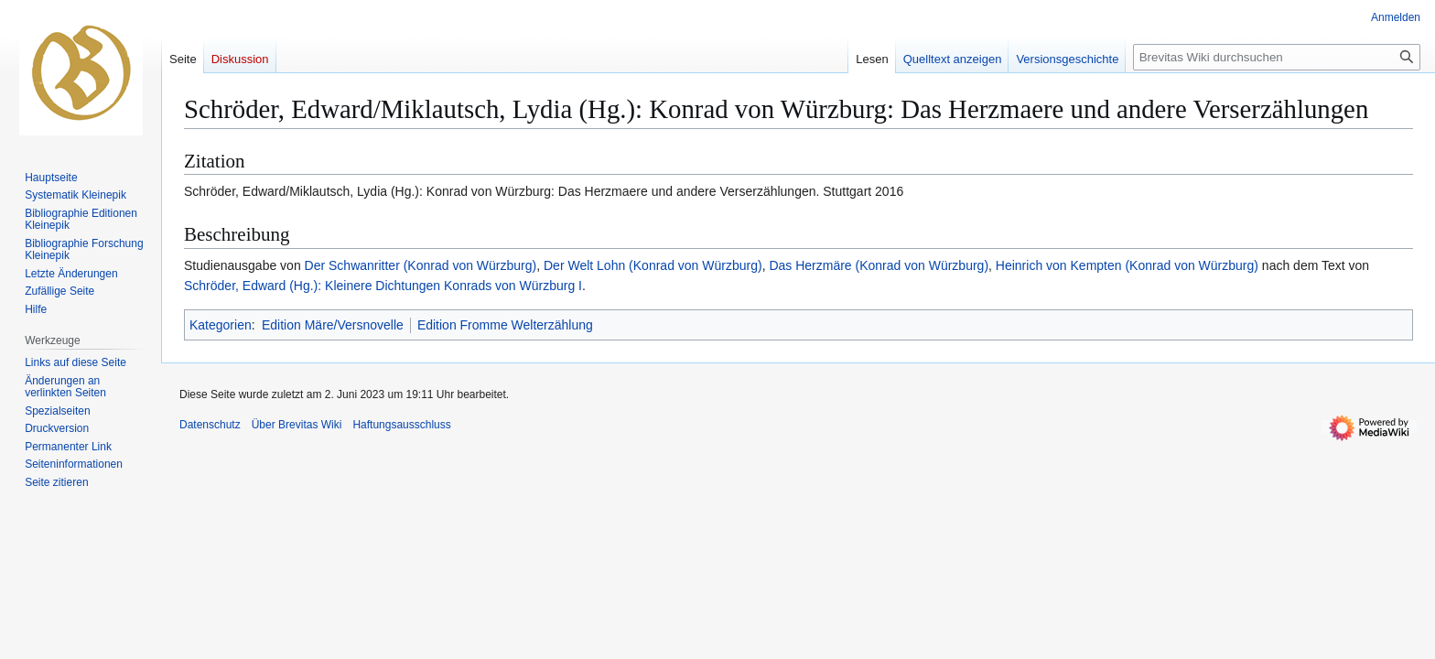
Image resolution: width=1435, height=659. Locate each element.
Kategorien (220, 325)
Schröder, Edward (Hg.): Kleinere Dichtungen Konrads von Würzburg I (383, 285)
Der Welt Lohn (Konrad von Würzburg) (653, 265)
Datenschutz (210, 424)
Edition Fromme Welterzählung (505, 325)
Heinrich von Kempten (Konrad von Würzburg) (1127, 265)
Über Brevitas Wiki (297, 424)
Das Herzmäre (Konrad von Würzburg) (878, 265)
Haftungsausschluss (401, 424)
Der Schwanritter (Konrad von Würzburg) (421, 265)
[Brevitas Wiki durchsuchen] (1276, 57)
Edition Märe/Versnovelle (333, 325)
